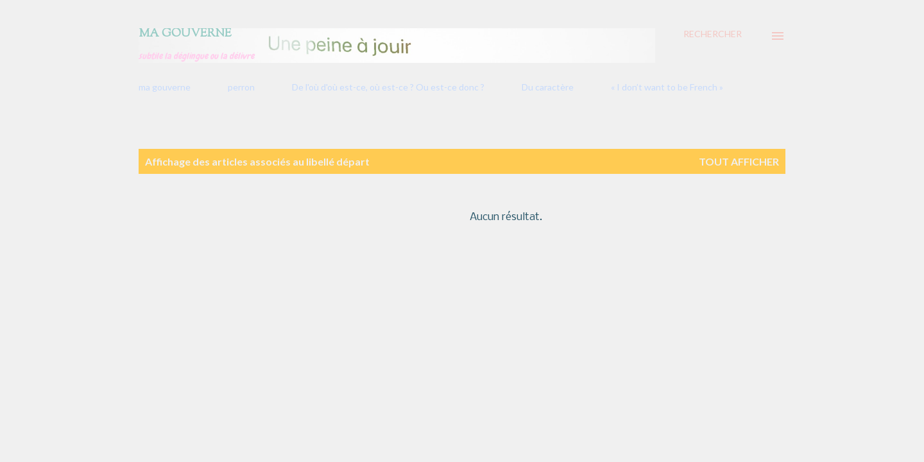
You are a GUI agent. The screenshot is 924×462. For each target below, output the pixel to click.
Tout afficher (739, 161)
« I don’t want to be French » (667, 86)
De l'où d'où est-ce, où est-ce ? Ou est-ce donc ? (388, 86)
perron (241, 86)
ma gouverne (165, 86)
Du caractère (548, 86)
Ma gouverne (185, 34)
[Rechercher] (712, 34)
